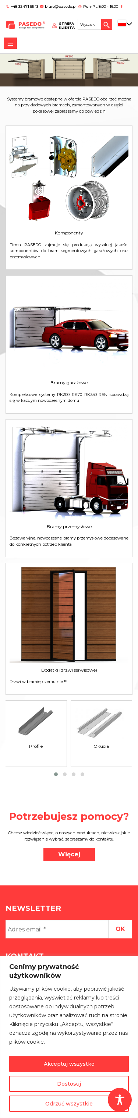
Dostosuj (69, 1083)
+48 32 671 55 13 (25, 6)
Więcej (69, 854)
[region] (69, 1037)
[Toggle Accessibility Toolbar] (119, 1099)
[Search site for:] (89, 24)
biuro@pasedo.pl (61, 6)
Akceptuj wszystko (69, 1064)
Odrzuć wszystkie (69, 1103)
